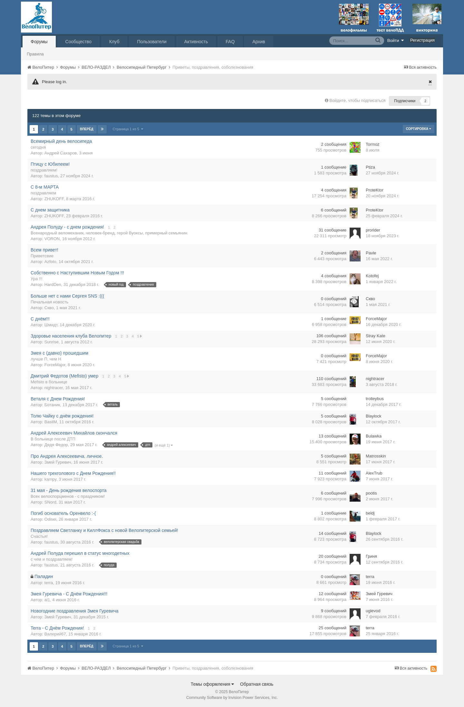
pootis (371, 493)
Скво (49, 307)
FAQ (230, 41)
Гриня (371, 556)
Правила (35, 54)
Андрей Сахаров (60, 153)
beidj (370, 513)
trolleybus (375, 398)
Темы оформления (212, 684)
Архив (258, 41)
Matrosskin (376, 456)
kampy (50, 479)
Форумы (39, 41)
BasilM (50, 421)
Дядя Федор (56, 444)
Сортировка (418, 129)
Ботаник (52, 404)
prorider (373, 230)
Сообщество (78, 41)
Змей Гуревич (57, 462)
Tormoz (373, 144)
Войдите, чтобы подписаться (357, 100)
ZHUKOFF (54, 198)
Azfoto (50, 261)
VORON (52, 238)
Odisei (50, 519)
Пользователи (151, 41)
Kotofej (372, 275)
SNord (50, 502)
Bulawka (374, 436)
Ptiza (370, 167)
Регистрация (422, 40)
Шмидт (50, 324)
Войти (395, 40)
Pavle (371, 252)
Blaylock (373, 416)
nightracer (53, 387)
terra (48, 582)
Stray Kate (375, 335)
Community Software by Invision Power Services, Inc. (232, 697)
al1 (47, 599)
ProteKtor (374, 190)
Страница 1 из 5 (128, 129)
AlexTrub (374, 473)
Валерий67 (55, 634)
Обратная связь (256, 684)
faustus (51, 175)
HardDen (52, 284)
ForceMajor (376, 318)
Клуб (114, 41)
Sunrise (51, 341)
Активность (196, 41)
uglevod (373, 610)
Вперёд (86, 129)
